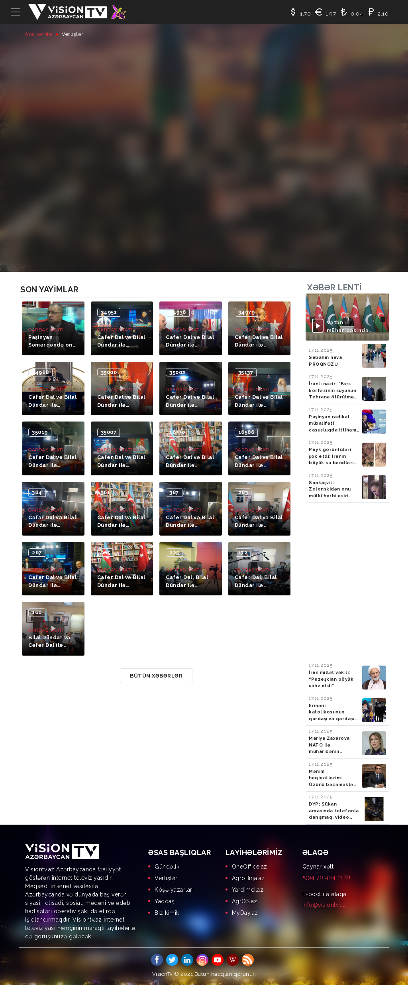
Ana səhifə (38, 34)
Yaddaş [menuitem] (165, 901)
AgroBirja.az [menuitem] (248, 878)
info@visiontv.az (324, 905)
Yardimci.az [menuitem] (248, 889)
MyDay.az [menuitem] (245, 913)
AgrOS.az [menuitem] (244, 901)
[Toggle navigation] (15, 12)
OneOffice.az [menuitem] (249, 866)
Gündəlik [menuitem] (167, 866)
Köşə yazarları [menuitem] (174, 889)
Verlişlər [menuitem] (166, 878)
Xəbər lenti (334, 287)
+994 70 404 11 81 (326, 877)
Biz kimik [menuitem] (167, 913)
